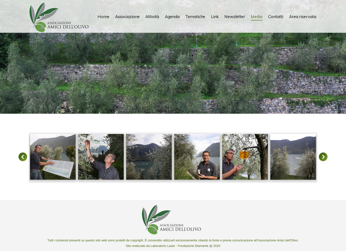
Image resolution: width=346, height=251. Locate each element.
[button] (23, 156)
